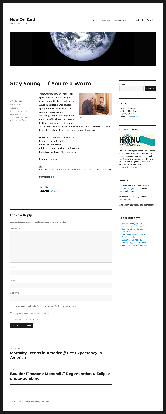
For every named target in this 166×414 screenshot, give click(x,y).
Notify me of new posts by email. (26, 319)
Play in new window (59, 169)
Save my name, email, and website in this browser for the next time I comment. (46, 306)
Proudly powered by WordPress (37, 402)
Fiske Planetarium (129, 237)
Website (14, 293)
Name (14, 267)
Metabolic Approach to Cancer (134, 243)
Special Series (121, 20)
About (150, 20)
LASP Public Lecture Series (132, 240)
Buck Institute (16, 114)
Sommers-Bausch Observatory (134, 245)
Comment (16, 228)
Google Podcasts (134, 188)
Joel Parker (22, 120)
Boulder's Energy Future (132, 223)
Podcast (139, 20)
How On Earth (23, 19)
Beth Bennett (16, 101)
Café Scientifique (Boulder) (133, 226)
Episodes (105, 20)
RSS (52, 177)
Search (122, 85)
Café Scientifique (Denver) (132, 229)
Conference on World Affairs (133, 234)
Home (94, 20)
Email (14, 280)
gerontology (15, 117)
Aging (12, 112)
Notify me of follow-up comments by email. (31, 313)
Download (76, 169)
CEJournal (126, 232)
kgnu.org (135, 116)
